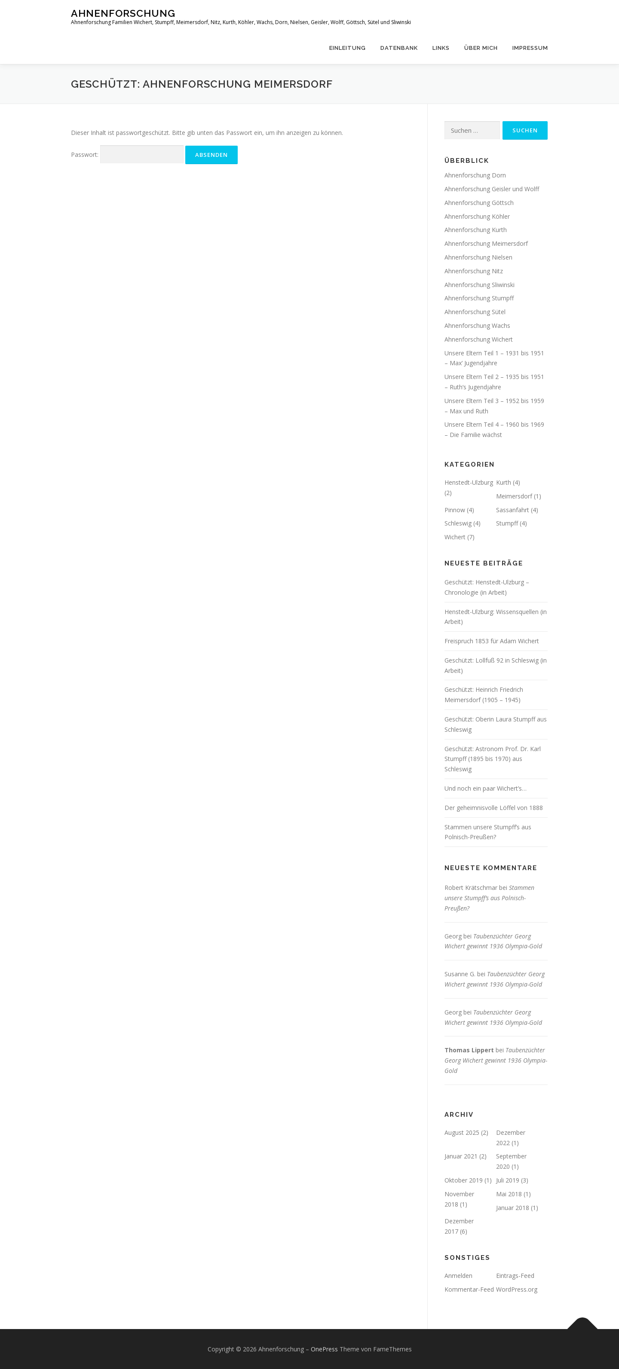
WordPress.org (516, 1289)
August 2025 (461, 1132)
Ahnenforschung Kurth (475, 230)
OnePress (324, 1349)
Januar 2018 (512, 1208)
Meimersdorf (514, 496)
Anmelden (458, 1275)
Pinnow (454, 510)
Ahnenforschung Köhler (477, 216)
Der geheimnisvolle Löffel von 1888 (493, 808)
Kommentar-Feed (469, 1289)
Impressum (530, 48)
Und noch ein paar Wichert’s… (485, 788)
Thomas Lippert (469, 1050)
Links (441, 48)
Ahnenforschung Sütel (475, 312)
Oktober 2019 (463, 1180)
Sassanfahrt (512, 510)
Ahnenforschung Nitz (473, 271)
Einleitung (347, 48)
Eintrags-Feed (515, 1275)
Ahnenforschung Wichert (478, 339)
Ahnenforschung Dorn (475, 175)
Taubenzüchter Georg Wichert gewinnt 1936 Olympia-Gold (495, 1060)
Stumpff (507, 523)
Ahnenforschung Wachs (477, 325)
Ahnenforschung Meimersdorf (486, 243)
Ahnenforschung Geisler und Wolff (491, 189)
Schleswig (458, 523)
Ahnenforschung (123, 13)
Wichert (455, 537)
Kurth (503, 482)
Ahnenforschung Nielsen (478, 257)
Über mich (481, 48)
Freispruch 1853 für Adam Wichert (491, 641)
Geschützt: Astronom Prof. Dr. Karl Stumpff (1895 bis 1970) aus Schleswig (492, 759)
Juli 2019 (507, 1180)
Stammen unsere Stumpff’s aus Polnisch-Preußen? (489, 897)
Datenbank (399, 48)
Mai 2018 (509, 1194)
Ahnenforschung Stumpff (479, 298)
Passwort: (127, 154)
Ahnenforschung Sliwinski (479, 285)
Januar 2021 (461, 1156)
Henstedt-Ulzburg (468, 482)
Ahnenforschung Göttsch (479, 203)
